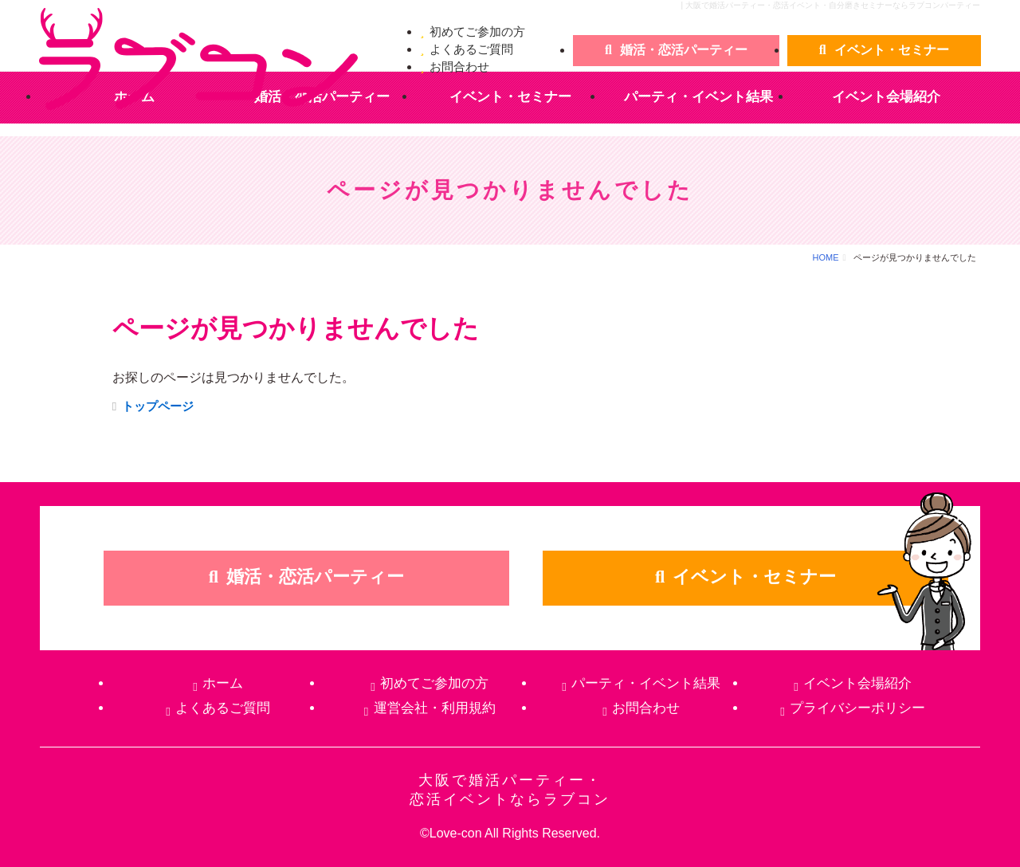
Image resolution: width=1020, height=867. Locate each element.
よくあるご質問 (471, 49)
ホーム (222, 683)
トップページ (158, 406)
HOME (826, 257)
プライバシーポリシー (857, 708)
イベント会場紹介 (886, 96)
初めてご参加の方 (477, 31)
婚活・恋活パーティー (683, 50)
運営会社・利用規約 (435, 708)
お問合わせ (459, 66)
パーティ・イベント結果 (698, 96)
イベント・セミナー (891, 50)
